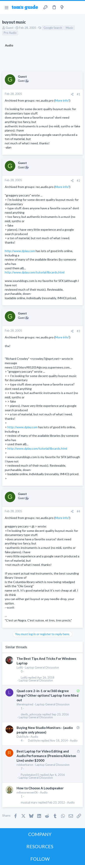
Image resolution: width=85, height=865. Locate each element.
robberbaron (25, 764)
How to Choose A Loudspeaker (40, 788)
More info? (62, 100)
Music (69, 27)
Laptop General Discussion (42, 667)
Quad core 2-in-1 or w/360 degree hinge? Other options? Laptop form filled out (47, 695)
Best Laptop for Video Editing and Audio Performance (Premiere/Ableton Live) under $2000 (46, 755)
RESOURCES (39, 846)
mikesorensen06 (27, 792)
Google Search (52, 27)
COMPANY (40, 834)
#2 (78, 180)
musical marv (29, 802)
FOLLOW (40, 859)
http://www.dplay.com (20, 251)
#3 (78, 331)
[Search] (79, 7)
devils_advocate (31, 714)
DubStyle (22, 736)
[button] (6, 7)
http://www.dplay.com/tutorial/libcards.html (34, 272)
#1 (78, 94)
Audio (34, 736)
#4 (78, 511)
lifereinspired (25, 704)
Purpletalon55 (30, 774)
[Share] (72, 94)
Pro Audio (10, 32)
